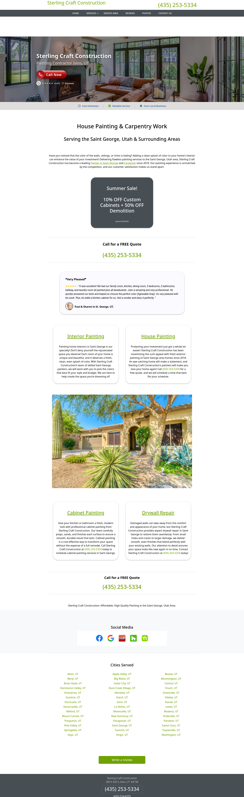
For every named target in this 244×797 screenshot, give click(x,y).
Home (75, 13)
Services (92, 14)
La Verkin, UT (122, 686)
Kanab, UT (171, 682)
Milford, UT (73, 691)
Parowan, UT (171, 701)
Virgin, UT (122, 715)
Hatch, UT (122, 677)
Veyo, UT (73, 715)
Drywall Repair (158, 493)
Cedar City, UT (122, 663)
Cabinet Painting (85, 493)
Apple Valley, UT (122, 654)
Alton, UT (72, 654)
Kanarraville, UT (72, 686)
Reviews (130, 13)
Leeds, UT (171, 686)
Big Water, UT (122, 658)
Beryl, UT (73, 658)
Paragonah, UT (122, 701)
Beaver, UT (171, 654)
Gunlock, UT (73, 677)
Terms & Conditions (131, 784)
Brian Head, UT (73, 663)
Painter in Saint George (104, 143)
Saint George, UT (122, 705)
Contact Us (165, 13)
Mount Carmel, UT (73, 696)
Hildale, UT (171, 677)
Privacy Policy (109, 784)
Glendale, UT (121, 672)
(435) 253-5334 (177, 5)
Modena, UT (171, 691)
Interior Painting (85, 316)
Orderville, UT (171, 696)
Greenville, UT (171, 672)
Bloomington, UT (171, 658)
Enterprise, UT (72, 672)
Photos (146, 13)
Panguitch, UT (73, 701)
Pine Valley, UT (73, 705)
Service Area (111, 13)
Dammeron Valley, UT (73, 668)
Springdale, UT (73, 710)
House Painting (158, 316)
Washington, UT (171, 715)
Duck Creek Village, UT (122, 668)
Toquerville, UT (171, 710)
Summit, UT (122, 710)
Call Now (49, 55)
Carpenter (130, 143)
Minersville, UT (122, 691)
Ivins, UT (122, 682)
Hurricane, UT (73, 682)
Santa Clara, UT (171, 705)
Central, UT (171, 663)
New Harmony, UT (122, 696)
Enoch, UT (171, 668)
